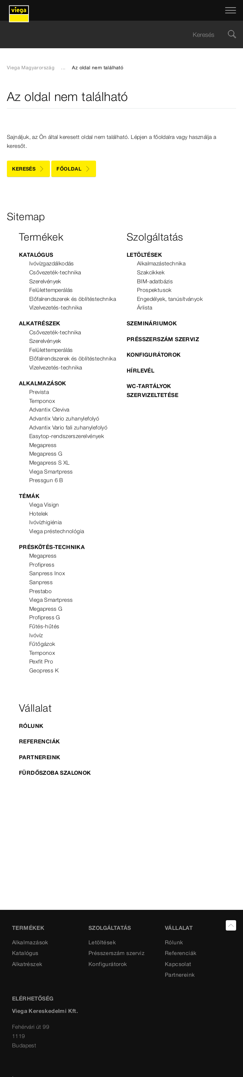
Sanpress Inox (47, 573)
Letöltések (144, 254)
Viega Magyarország (30, 67)
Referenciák (39, 741)
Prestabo (40, 591)
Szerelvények (45, 281)
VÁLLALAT (179, 927)
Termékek (28, 927)
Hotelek (38, 513)
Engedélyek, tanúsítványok (170, 298)
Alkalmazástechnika (161, 263)
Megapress (43, 444)
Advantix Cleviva (49, 409)
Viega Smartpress (51, 471)
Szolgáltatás (109, 927)
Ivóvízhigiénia (45, 522)
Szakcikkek (151, 272)
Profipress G (44, 617)
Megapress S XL (49, 462)
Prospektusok (154, 289)
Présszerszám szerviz (163, 339)
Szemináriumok (152, 323)
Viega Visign (44, 504)
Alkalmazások (42, 383)
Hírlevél (140, 370)
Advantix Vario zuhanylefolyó (64, 418)
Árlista (144, 307)
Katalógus (36, 254)
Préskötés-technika (52, 546)
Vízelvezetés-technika (55, 307)
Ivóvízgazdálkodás (51, 263)
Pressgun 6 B (46, 480)
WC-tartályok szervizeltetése (152, 390)
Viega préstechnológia (56, 531)
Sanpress (41, 582)
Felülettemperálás (51, 289)
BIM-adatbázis (155, 281)
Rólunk (31, 725)
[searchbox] (115, 34)
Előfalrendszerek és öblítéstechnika (72, 298)
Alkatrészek (39, 323)
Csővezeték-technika (55, 272)
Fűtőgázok (42, 643)
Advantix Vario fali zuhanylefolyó (68, 427)
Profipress (41, 564)
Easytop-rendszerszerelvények (66, 436)
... (63, 67)
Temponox (42, 400)
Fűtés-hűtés (44, 626)
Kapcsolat (178, 964)
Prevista (39, 391)
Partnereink (39, 757)
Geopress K (44, 670)
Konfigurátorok (154, 354)
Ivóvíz (36, 635)
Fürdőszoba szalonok (55, 772)
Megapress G (45, 453)
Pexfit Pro (41, 661)
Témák (29, 495)
